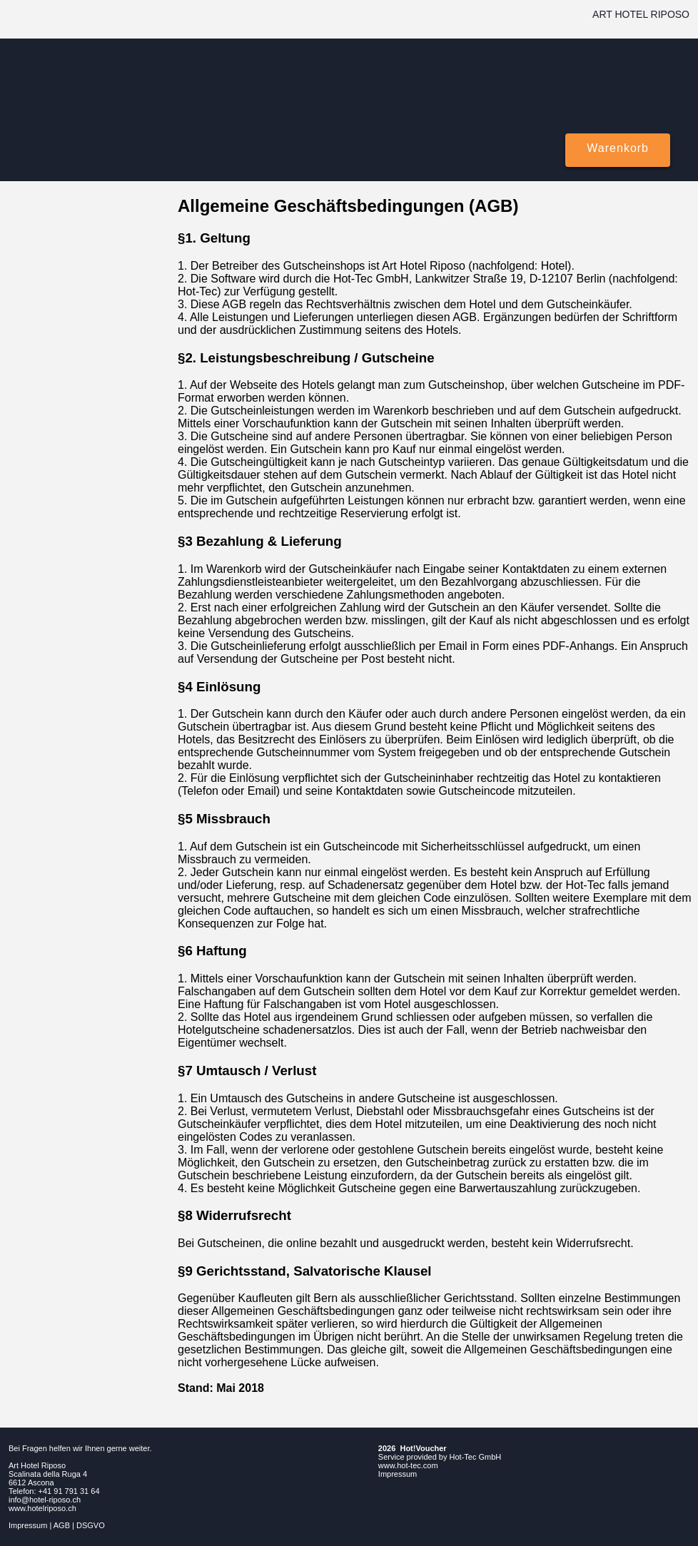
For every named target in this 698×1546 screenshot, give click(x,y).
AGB (62, 1525)
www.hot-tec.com (408, 1465)
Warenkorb (618, 148)
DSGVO (90, 1525)
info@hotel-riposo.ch (45, 1499)
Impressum (28, 1525)
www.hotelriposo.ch (42, 1508)
